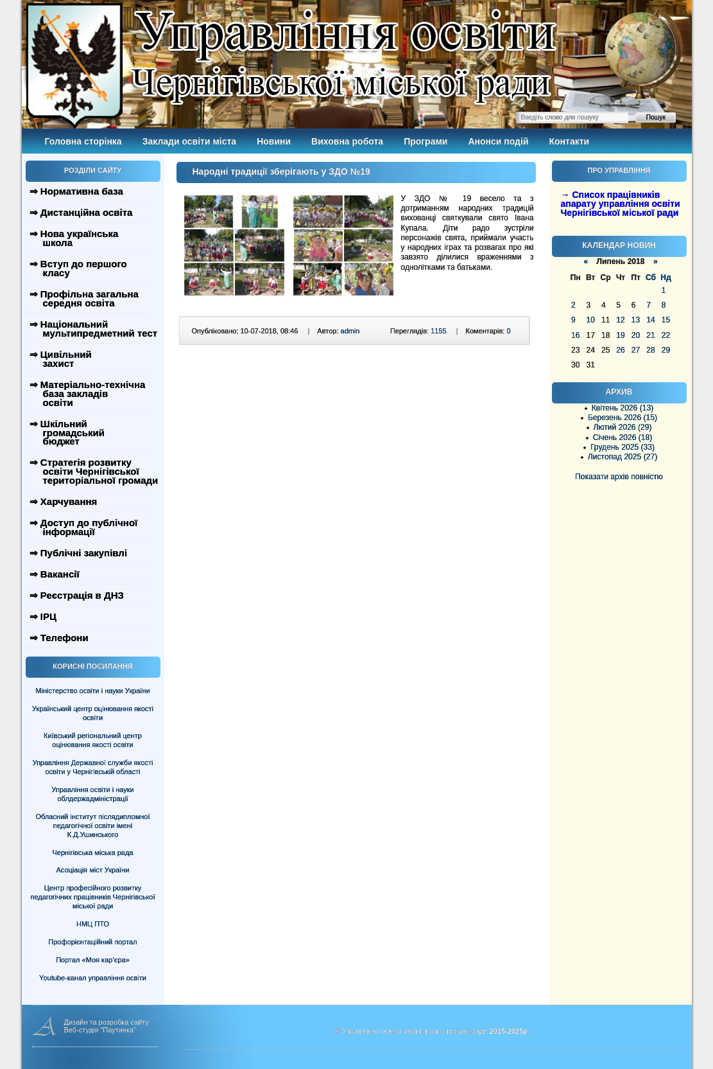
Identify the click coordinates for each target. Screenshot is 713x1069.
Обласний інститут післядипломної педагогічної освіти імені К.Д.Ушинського (92, 825)
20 (635, 335)
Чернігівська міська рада (93, 852)
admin (350, 331)
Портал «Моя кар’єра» (93, 960)
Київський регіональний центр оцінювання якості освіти (93, 740)
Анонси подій (498, 141)
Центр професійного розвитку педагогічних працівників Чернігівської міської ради (93, 897)
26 (620, 350)
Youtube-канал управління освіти (92, 978)
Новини (274, 141)
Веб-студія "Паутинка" (100, 1030)
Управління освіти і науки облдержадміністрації (92, 794)
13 (635, 319)
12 (620, 319)
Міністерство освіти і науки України (92, 690)
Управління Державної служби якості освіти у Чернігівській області (92, 767)
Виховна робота (347, 141)
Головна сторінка (83, 141)
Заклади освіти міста (189, 141)
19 (620, 335)
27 (635, 350)
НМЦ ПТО (92, 924)
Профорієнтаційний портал (92, 942)
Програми (425, 141)
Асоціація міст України (92, 870)
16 (575, 335)
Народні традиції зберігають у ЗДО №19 (281, 171)
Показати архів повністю (619, 476)
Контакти (569, 141)
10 (590, 319)
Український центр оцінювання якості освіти (92, 713)
